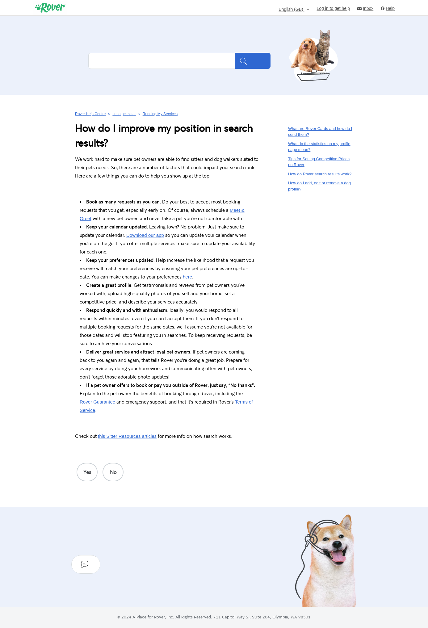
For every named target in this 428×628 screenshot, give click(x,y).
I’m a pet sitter (124, 114)
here (187, 276)
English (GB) (291, 9)
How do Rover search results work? (319, 174)
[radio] (87, 472)
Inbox (365, 8)
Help (388, 8)
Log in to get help (333, 8)
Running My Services (160, 114)
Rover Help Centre (90, 114)
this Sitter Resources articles (127, 436)
